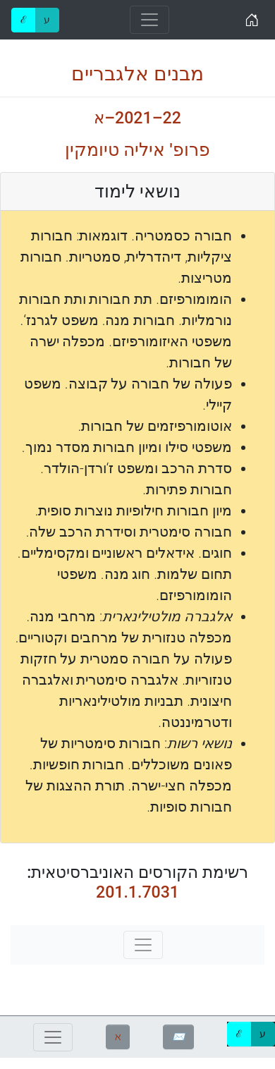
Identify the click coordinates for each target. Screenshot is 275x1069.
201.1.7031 (137, 892)
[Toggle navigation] (149, 20)
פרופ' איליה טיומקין (137, 150)
